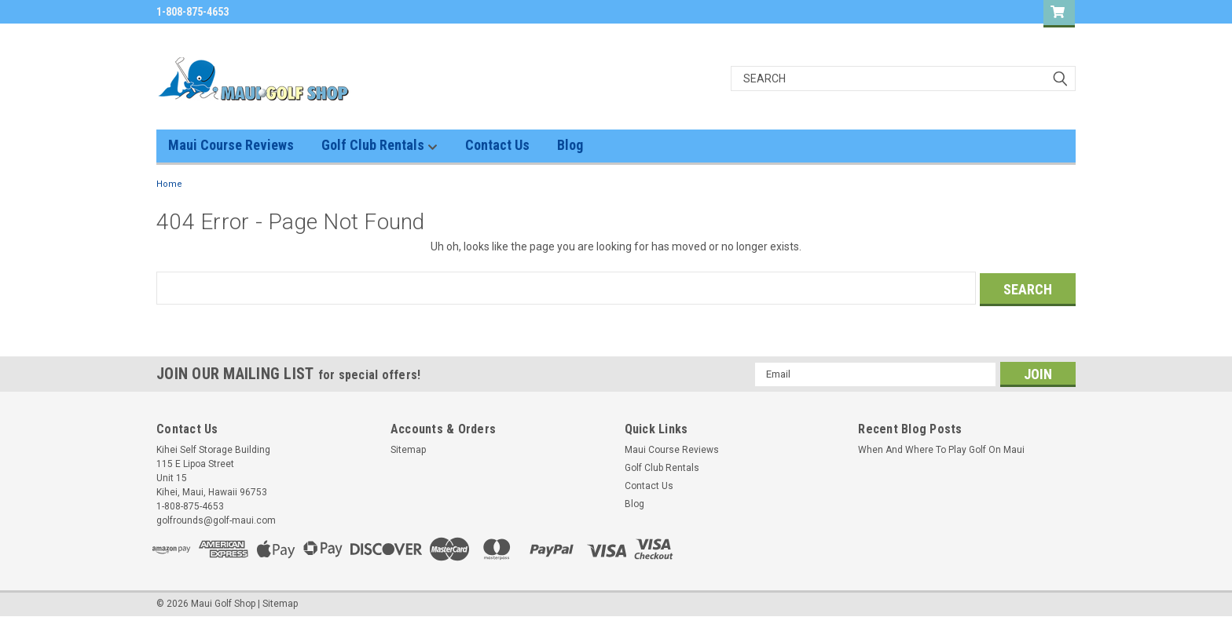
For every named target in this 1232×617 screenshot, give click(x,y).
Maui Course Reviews (231, 145)
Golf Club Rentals (379, 146)
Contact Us (497, 145)
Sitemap (408, 448)
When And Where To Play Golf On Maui (941, 448)
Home (169, 184)
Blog (570, 145)
